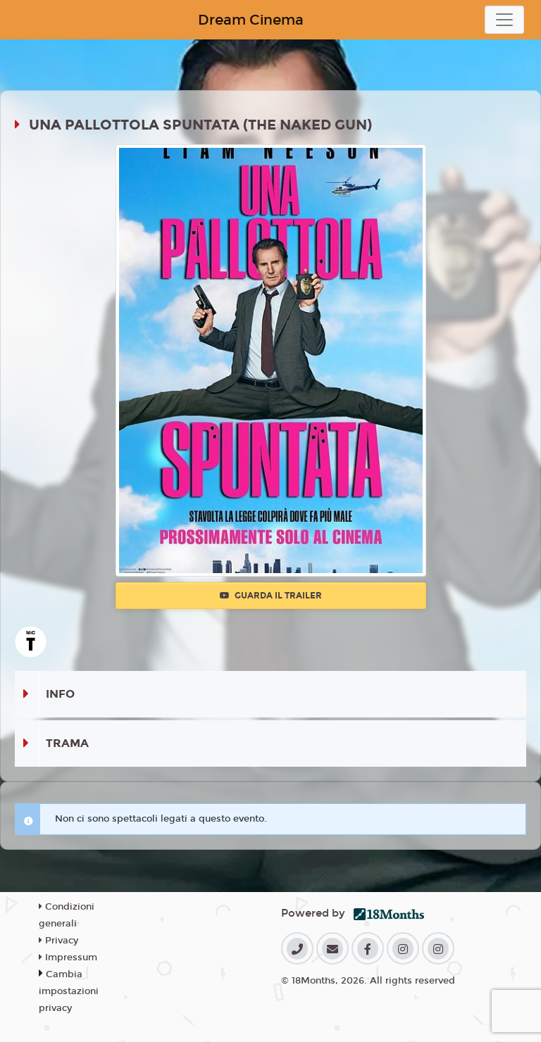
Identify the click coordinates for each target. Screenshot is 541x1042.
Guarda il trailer (271, 596)
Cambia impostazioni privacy (69, 991)
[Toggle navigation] (504, 20)
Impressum (68, 957)
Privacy (58, 940)
